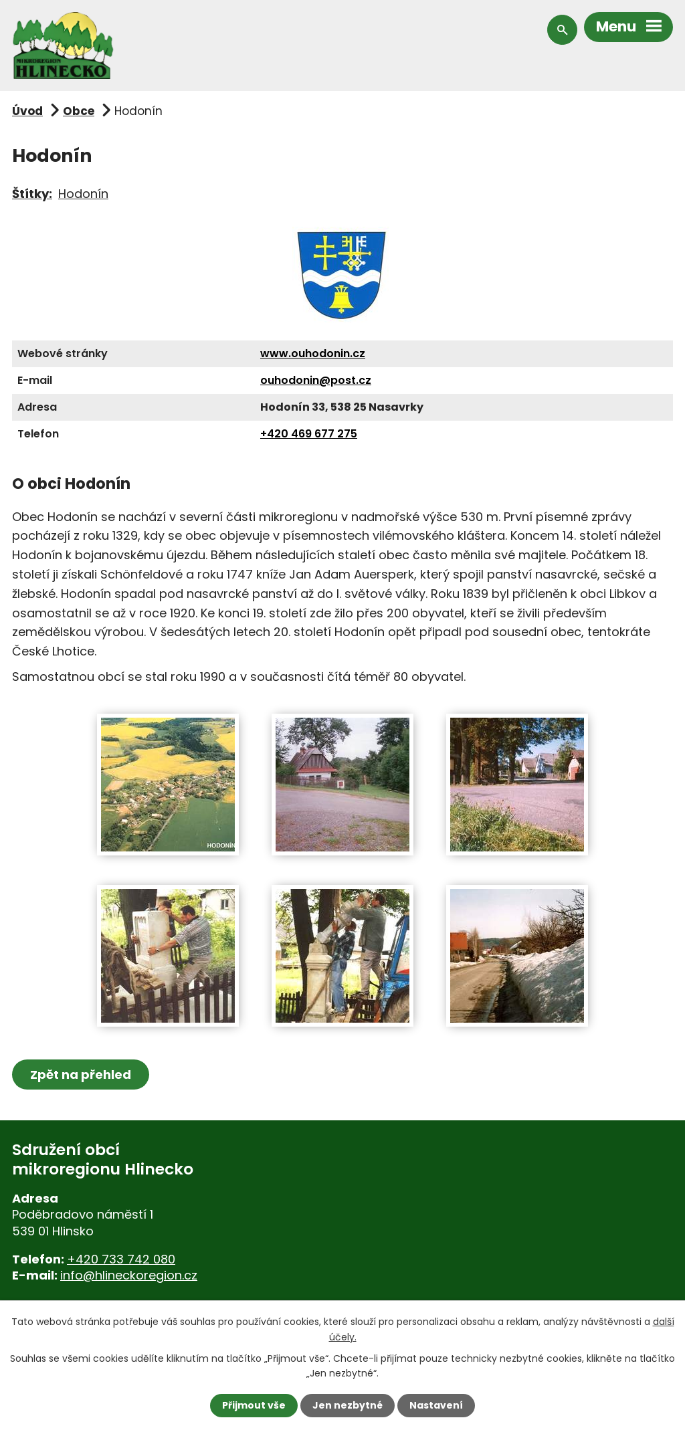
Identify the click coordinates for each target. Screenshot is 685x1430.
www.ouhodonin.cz (312, 353)
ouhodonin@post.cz (315, 380)
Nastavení (436, 1405)
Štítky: (32, 193)
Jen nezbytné (347, 1405)
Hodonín (83, 193)
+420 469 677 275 (308, 433)
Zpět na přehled (80, 1074)
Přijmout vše (254, 1405)
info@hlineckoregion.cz (128, 1275)
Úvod (27, 111)
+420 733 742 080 (121, 1259)
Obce (78, 111)
